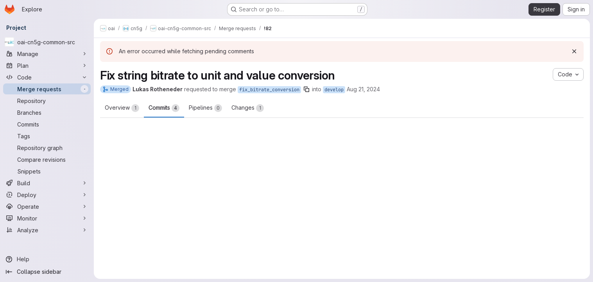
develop (334, 90)
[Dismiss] (574, 51)
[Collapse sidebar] (47, 271)
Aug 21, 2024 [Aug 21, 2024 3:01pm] (363, 89)
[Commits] (47, 124)
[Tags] (47, 135)
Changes (247, 108)
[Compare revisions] (47, 159)
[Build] (47, 182)
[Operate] (47, 206)
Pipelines (205, 108)
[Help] (47, 259)
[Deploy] (47, 194)
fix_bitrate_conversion (269, 90)
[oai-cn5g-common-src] (47, 41)
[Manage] (47, 53)
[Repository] (47, 100)
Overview (122, 108)
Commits (164, 108)
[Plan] (47, 65)
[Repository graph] (47, 147)
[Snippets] (47, 171)
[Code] (47, 77)
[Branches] (47, 112)
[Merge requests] (47, 88)
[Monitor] (47, 218)
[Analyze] (47, 229)
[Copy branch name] (306, 89)
